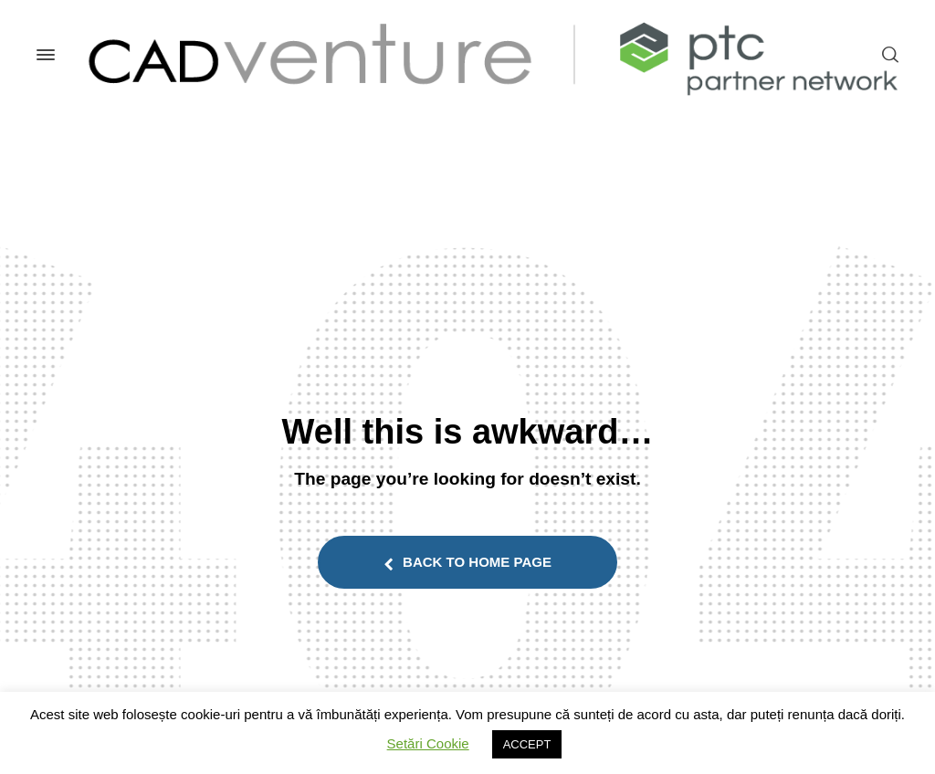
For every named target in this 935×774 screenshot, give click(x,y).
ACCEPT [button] (527, 744)
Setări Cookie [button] (428, 743)
